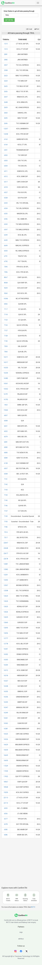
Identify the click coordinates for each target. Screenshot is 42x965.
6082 (6, 447)
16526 (6, 739)
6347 (6, 229)
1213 (6, 44)
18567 (6, 782)
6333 (6, 203)
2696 (6, 123)
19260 (6, 410)
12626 (6, 612)
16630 (6, 750)
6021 (6, 426)
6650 (6, 251)
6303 (6, 160)
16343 (6, 702)
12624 (6, 601)
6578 (6, 824)
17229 (6, 766)
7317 (6, 537)
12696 (6, 633)
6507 (6, 468)
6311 (6, 171)
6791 (6, 256)
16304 (6, 665)
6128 (6, 463)
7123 (6, 320)
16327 (6, 681)
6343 (6, 224)
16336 (6, 697)
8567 (6, 277)
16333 (6, 368)
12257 (6, 129)
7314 (6, 532)
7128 (6, 336)
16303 (6, 660)
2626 (6, 91)
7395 (6, 267)
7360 (6, 352)
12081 (6, 564)
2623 (6, 76)
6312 (6, 176)
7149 (6, 516)
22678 (6, 559)
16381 (6, 729)
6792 (6, 261)
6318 (6, 187)
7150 (6, 521)
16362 (6, 723)
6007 (6, 415)
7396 (6, 272)
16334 (6, 373)
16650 (6, 760)
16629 (6, 744)
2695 (6, 118)
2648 (6, 102)
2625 (6, 86)
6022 (6, 431)
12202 (6, 580)
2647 (6, 97)
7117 (6, 309)
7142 (6, 484)
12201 (6, 575)
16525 (6, 734)
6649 (6, 245)
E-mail (29, 29)
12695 (6, 628)
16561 (6, 383)
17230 (6, 771)
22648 (6, 548)
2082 (6, 60)
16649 (6, 755)
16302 (6, 654)
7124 (6, 325)
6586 (6, 835)
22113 (6, 798)
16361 (6, 718)
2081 (6, 54)
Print (36, 29)
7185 (6, 527)
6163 (6, 139)
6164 (6, 145)
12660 (6, 622)
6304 (6, 166)
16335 (6, 691)
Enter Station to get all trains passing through (19, 11)
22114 (6, 803)
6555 (6, 808)
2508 (6, 70)
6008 (6, 421)
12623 (6, 596)
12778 (6, 644)
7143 (6, 490)
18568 (6, 787)
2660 (6, 113)
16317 (6, 362)
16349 (6, 713)
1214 (6, 49)
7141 (6, 479)
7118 (6, 314)
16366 (6, 298)
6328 (6, 198)
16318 (6, 675)
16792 (6, 399)
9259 (6, 288)
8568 (6, 283)
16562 (6, 389)
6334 (6, 208)
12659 (6, 617)
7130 (6, 341)
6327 (6, 192)
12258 (6, 134)
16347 (6, 707)
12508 (6, 590)
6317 (6, 182)
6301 (6, 150)
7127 (6, 330)
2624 (6, 81)
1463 (6, 405)
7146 (6, 505)
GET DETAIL (9, 20)
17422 (6, 776)
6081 (6, 442)
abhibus (21, 939)
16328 (6, 686)
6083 (6, 452)
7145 (6, 500)
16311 (6, 357)
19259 (6, 792)
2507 (6, 65)
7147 (6, 511)
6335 (6, 213)
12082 (6, 569)
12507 (6, 585)
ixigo (21, 932)
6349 (6, 235)
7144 (6, 495)
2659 (6, 107)
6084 (6, 458)
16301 (6, 649)
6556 (6, 813)
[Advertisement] (22, 863)
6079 (6, 437)
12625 (6, 606)
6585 (6, 829)
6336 (6, 219)
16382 (6, 378)
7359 (6, 346)
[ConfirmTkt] (21, 916)
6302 (6, 155)
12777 (6, 638)
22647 (6, 543)
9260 (6, 293)
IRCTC (33, 907)
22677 (6, 553)
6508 (6, 474)
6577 (6, 819)
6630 (6, 240)
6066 (6, 304)
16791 (6, 394)
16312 (6, 670)
